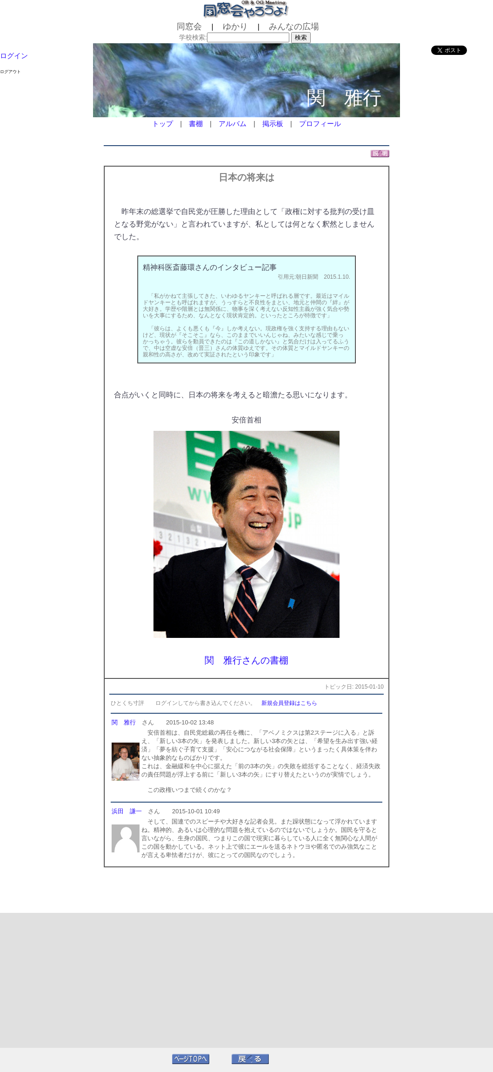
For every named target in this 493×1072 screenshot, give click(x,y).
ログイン (14, 56)
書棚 (196, 123)
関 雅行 (124, 722)
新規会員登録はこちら (289, 703)
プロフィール (320, 123)
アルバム (232, 123)
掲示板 (272, 123)
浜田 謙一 (127, 811)
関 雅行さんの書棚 (246, 660)
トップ (162, 123)
